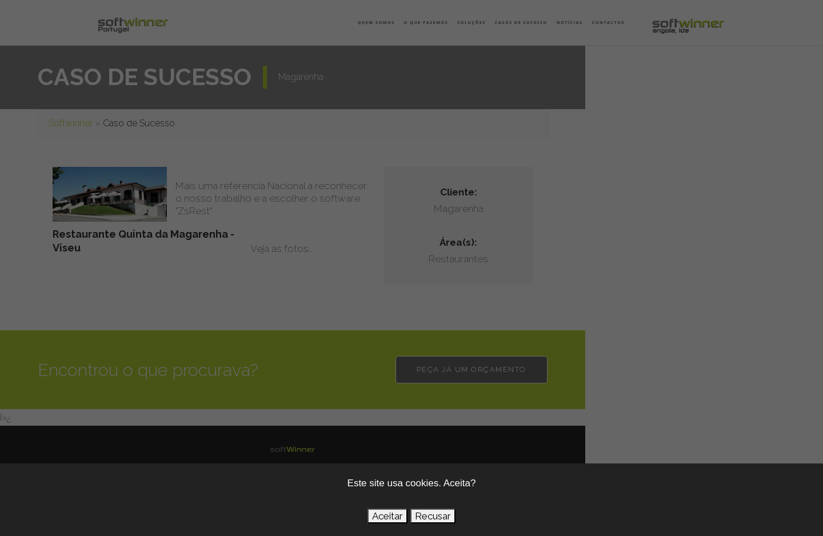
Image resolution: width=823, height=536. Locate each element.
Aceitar (387, 516)
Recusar (433, 516)
